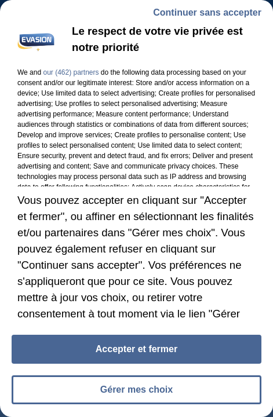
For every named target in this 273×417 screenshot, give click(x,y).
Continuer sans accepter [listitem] (207, 12)
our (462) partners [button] (71, 72)
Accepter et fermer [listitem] (136, 349)
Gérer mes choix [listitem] (136, 389)
